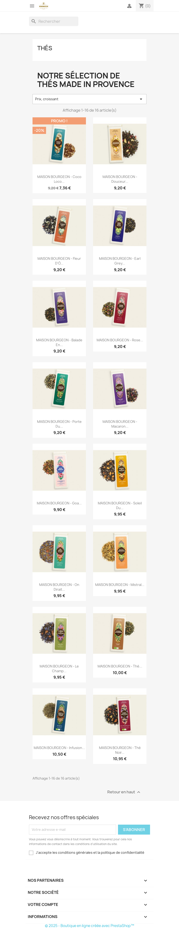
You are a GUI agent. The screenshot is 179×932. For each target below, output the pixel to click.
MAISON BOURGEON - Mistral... (119, 584)
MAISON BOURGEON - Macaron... (120, 424)
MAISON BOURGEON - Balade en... (59, 342)
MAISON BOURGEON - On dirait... (59, 587)
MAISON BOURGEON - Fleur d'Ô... (59, 260)
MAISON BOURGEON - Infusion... (59, 747)
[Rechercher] (53, 21)
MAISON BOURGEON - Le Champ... (59, 668)
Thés (44, 48)
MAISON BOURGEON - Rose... (120, 340)
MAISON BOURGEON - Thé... (120, 666)
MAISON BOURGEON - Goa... (59, 503)
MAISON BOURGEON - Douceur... (120, 179)
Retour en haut (124, 792)
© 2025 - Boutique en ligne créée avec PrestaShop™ (89, 925)
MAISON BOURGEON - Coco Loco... (59, 179)
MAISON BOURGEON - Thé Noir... (120, 750)
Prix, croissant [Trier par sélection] (89, 99)
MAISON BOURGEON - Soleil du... (120, 505)
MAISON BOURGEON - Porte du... (59, 424)
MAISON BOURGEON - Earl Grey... (120, 260)
